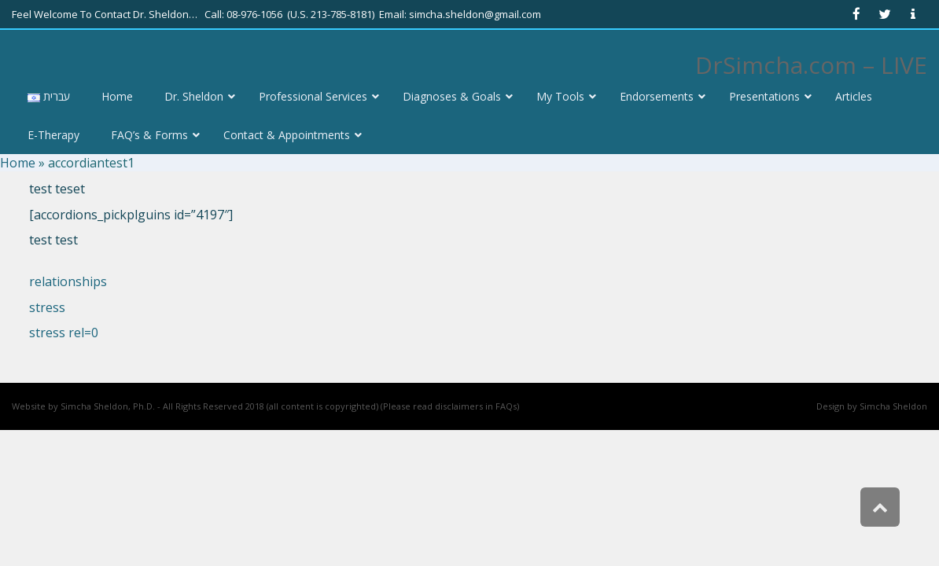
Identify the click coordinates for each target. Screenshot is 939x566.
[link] (856, 14)
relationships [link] (68, 281)
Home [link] (17, 162)
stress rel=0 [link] (63, 332)
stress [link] (47, 307)
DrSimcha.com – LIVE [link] (811, 65)
